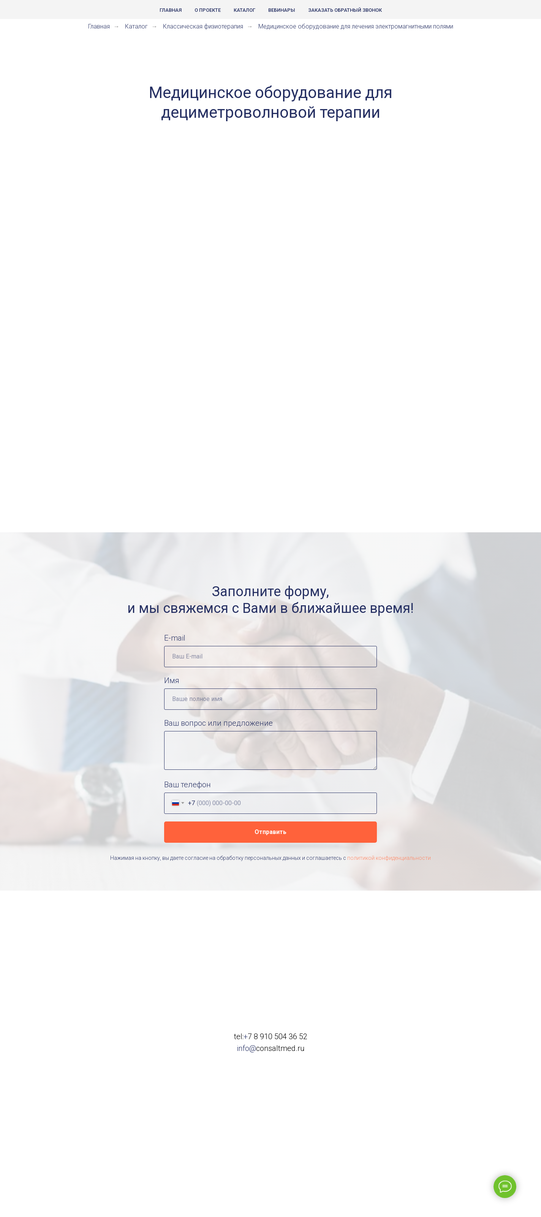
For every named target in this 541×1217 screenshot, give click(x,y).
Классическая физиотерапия (203, 26)
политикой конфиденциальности (389, 858)
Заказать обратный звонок (345, 10)
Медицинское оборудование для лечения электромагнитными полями (355, 26)
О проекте (208, 10)
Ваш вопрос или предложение (218, 723)
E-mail (174, 638)
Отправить (270, 832)
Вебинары (281, 10)
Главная (171, 10)
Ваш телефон (187, 784)
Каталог (244, 10)
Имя (171, 680)
